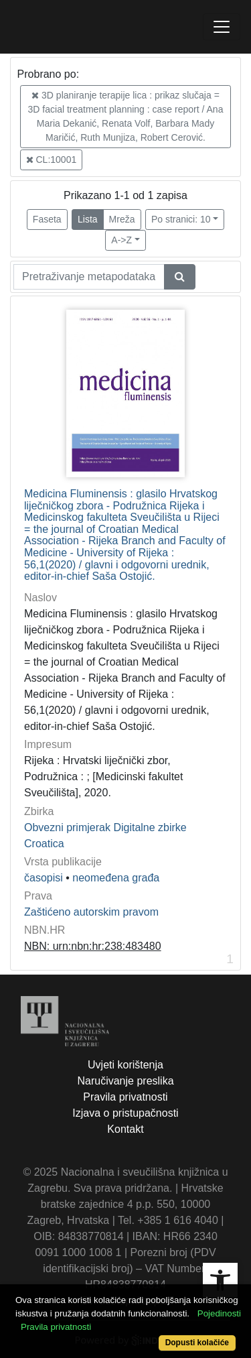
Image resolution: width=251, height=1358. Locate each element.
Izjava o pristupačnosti (125, 1113)
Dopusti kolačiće (197, 1342)
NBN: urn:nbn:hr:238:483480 (92, 946)
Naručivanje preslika (125, 1081)
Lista (88, 219)
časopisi (43, 877)
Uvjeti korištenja (125, 1064)
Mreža (122, 219)
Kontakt (125, 1129)
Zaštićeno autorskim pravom (91, 912)
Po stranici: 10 (181, 219)
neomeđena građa (115, 877)
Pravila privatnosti (125, 1097)
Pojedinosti (219, 1313)
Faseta (47, 219)
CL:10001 (51, 159)
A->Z (121, 240)
